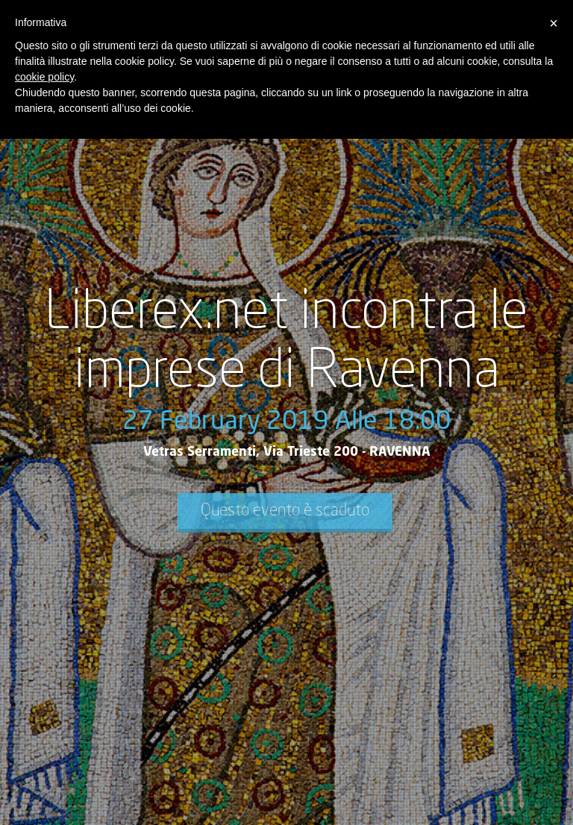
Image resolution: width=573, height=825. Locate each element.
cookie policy (44, 77)
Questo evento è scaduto (285, 511)
